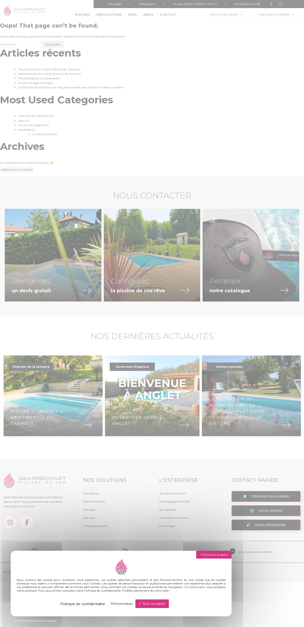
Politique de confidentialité (82, 604)
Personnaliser (122, 604)
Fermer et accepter (214, 554)
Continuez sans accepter (36, 620)
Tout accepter (152, 604)
